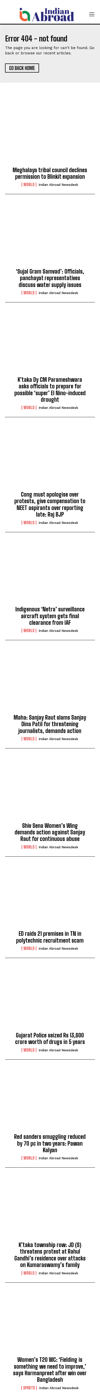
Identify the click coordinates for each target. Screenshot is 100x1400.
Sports (29, 1388)
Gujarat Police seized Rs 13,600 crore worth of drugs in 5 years (50, 1038)
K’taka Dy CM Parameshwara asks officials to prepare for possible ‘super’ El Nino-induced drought (50, 389)
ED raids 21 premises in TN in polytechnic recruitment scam (50, 937)
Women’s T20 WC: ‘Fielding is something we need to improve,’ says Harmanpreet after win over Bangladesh (50, 1369)
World (29, 185)
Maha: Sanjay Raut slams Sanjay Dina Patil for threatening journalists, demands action (50, 724)
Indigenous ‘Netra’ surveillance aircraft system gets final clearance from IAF (50, 616)
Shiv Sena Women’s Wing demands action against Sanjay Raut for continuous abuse (50, 832)
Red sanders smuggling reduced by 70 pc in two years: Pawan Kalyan (50, 1143)
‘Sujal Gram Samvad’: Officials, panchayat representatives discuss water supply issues (50, 278)
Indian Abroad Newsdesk (58, 185)
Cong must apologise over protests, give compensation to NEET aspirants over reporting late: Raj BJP (49, 504)
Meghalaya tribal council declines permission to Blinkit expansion (50, 173)
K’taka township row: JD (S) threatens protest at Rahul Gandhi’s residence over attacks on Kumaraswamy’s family (50, 1254)
